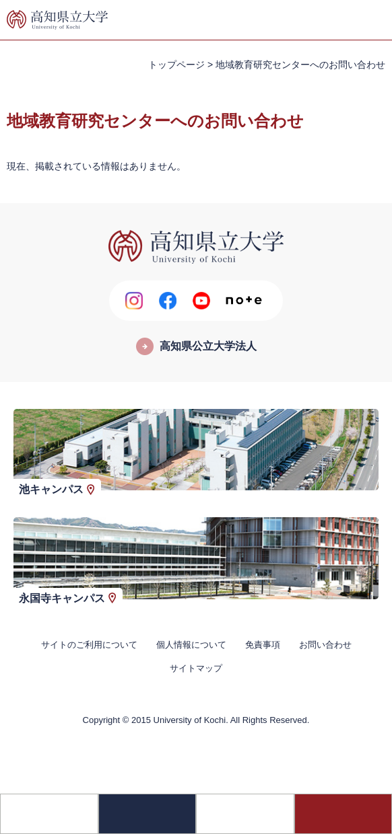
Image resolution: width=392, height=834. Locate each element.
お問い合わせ (325, 645)
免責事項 (262, 645)
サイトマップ (196, 668)
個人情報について (191, 645)
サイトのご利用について (89, 645)
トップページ (176, 64)
